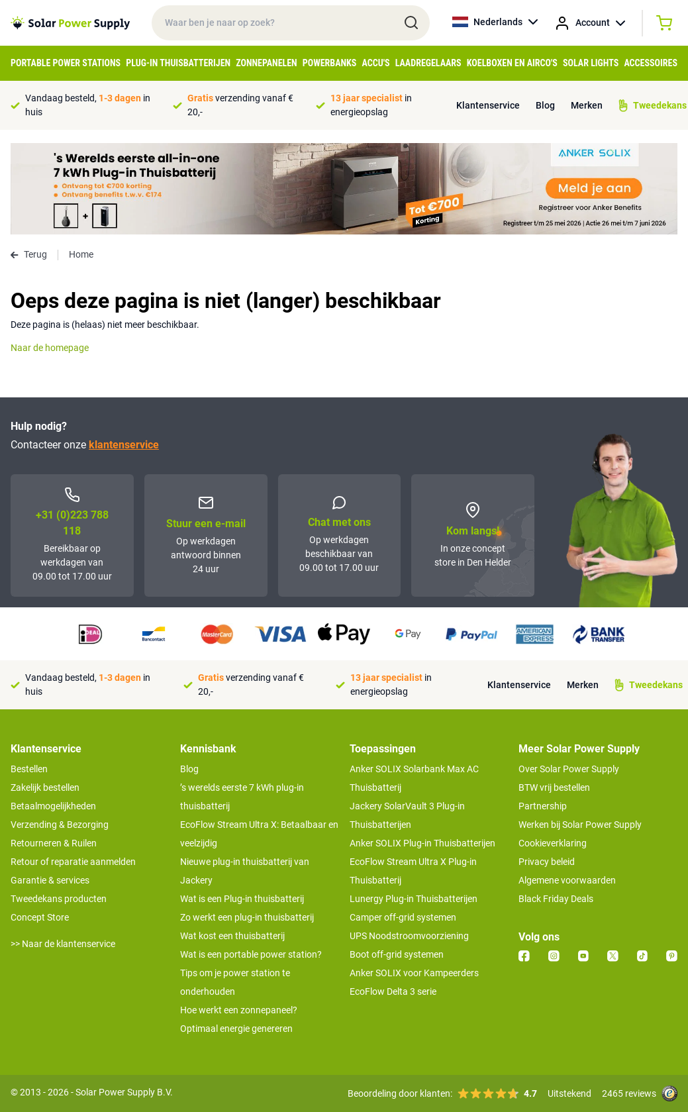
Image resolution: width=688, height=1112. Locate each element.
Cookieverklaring (552, 843)
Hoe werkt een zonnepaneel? (238, 1010)
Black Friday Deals (555, 898)
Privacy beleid (546, 861)
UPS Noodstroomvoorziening (409, 936)
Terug (29, 254)
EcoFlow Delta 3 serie (393, 991)
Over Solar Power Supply (568, 769)
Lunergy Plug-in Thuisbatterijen (413, 898)
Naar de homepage (50, 347)
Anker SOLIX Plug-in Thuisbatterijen (422, 843)
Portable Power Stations (66, 63)
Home (81, 254)
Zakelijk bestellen (45, 787)
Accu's (376, 63)
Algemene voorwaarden (567, 880)
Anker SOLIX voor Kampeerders (414, 973)
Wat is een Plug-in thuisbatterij (242, 898)
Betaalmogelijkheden (53, 806)
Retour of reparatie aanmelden (73, 861)
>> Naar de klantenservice (63, 943)
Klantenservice (488, 105)
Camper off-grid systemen (403, 917)
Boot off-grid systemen (397, 954)
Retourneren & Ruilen (54, 843)
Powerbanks (330, 63)
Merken (587, 105)
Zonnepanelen (266, 63)
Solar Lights (590, 63)
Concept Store (40, 917)
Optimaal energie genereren (236, 1028)
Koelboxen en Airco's (512, 63)
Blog (545, 105)
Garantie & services (50, 880)
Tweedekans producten (59, 898)
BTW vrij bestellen (554, 787)
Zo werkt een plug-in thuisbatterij (247, 917)
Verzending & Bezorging (60, 824)
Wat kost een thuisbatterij (232, 936)
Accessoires (650, 63)
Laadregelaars (428, 63)
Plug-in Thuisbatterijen (178, 63)
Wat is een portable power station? (251, 954)
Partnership (542, 806)
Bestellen (29, 769)
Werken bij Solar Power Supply (580, 824)
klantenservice (124, 444)
